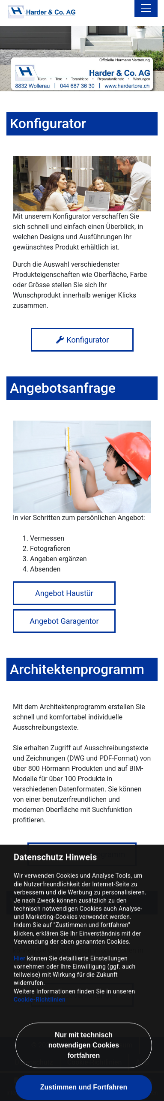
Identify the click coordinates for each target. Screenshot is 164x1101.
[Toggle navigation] (146, 8)
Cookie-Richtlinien (40, 1042)
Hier (19, 1001)
